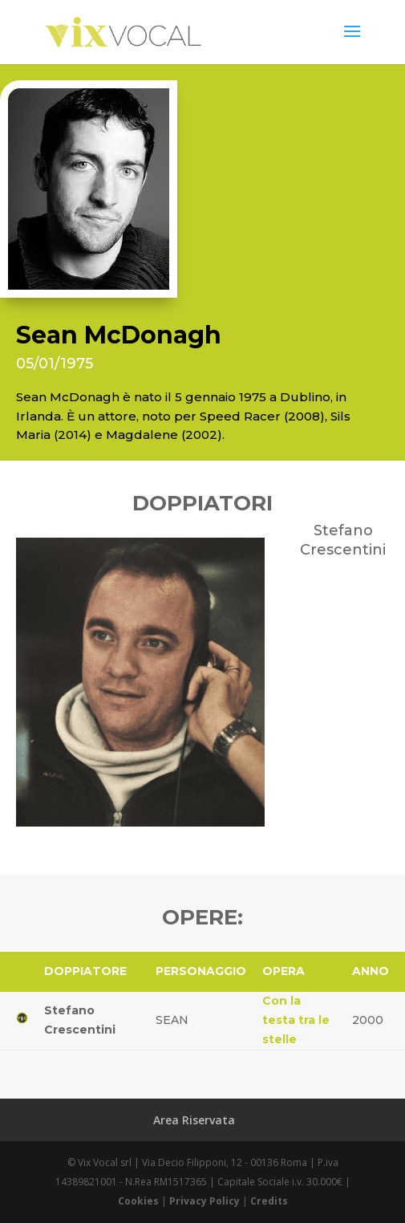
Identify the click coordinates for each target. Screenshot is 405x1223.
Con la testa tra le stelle (296, 1019)
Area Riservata (194, 1120)
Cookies (138, 1201)
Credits (269, 1201)
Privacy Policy (204, 1201)
